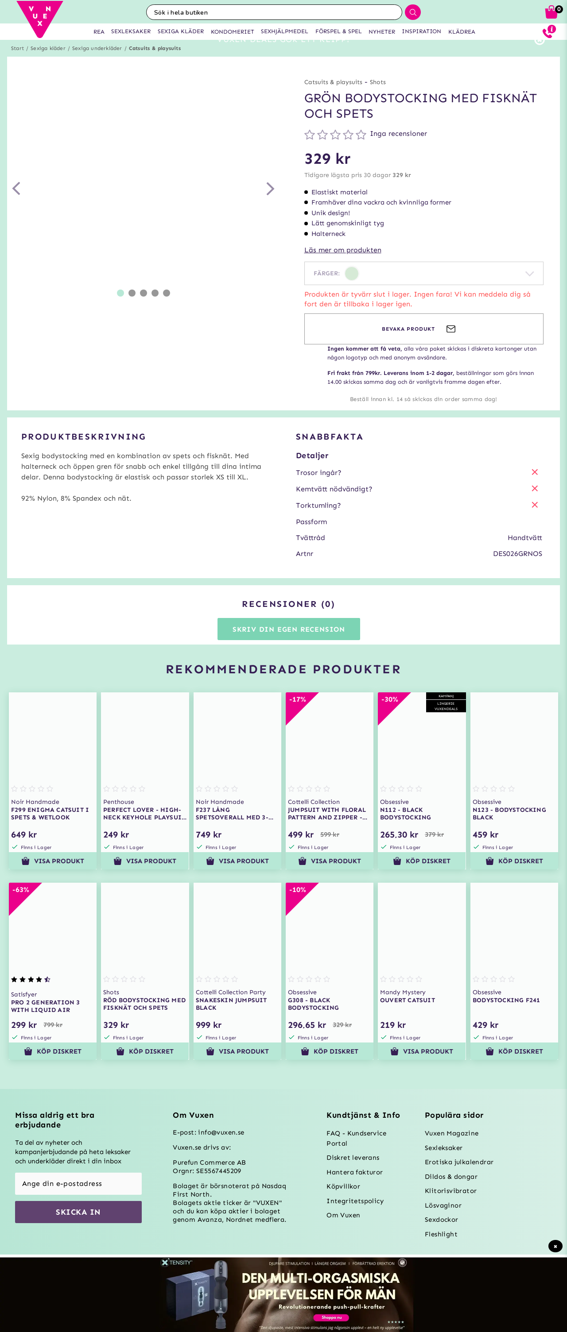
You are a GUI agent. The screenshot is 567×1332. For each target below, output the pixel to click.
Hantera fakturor (354, 1172)
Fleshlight (441, 1234)
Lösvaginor (443, 1205)
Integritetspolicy (355, 1201)
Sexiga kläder (48, 64)
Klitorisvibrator (451, 1191)
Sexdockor (441, 1220)
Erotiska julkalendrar (459, 1162)
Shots (378, 98)
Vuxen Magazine (452, 1133)
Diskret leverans (352, 1158)
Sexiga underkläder (97, 64)
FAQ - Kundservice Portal (356, 1138)
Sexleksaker (443, 1148)
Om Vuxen (343, 1215)
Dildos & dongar (451, 1177)
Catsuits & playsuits (155, 64)
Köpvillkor (343, 1186)
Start (17, 64)
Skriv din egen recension (289, 645)
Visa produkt (52, 877)
